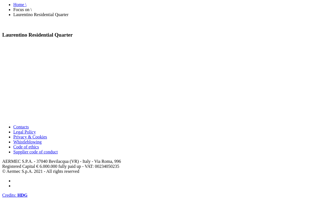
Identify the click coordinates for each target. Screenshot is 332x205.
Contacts (21, 127)
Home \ (20, 4)
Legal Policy (24, 132)
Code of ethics (26, 147)
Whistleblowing (27, 142)
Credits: (14, 195)
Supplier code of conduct (35, 152)
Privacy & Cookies (30, 137)
